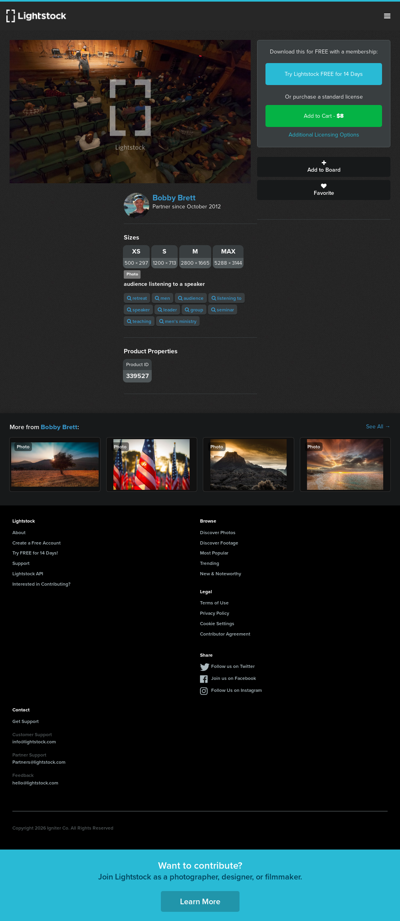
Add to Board (324, 167)
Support (21, 562)
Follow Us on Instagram (236, 689)
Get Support (25, 720)
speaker (138, 309)
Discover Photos (218, 532)
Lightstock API (27, 573)
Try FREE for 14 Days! (35, 552)
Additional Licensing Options (324, 135)
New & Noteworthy (220, 573)
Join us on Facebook (233, 677)
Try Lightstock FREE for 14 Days (324, 74)
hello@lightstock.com (35, 782)
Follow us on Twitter (233, 665)
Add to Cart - (324, 116)
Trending (209, 562)
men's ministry (177, 321)
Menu (387, 16)
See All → (378, 427)
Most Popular (214, 552)
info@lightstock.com (34, 741)
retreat (137, 298)
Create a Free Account (36, 542)
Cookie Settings (217, 623)
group (194, 309)
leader (167, 309)
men (162, 298)
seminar (222, 309)
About (19, 532)
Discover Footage (219, 542)
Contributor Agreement (225, 633)
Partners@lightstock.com (38, 761)
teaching (139, 321)
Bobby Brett (174, 198)
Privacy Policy (214, 612)
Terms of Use (214, 602)
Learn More (200, 901)
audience (191, 298)
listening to (227, 298)
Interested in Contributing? (41, 583)
